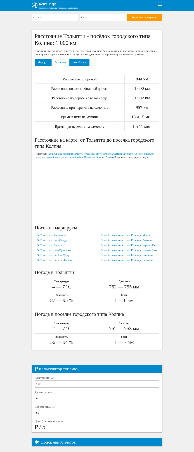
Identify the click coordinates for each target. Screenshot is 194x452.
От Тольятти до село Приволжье (54, 250)
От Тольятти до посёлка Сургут (53, 255)
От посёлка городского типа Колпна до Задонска (126, 240)
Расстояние (61, 62)
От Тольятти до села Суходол (52, 240)
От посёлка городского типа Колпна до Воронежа (127, 255)
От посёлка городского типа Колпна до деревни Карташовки (130, 245)
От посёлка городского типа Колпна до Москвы (126, 235)
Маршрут (43, 62)
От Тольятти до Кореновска (51, 235)
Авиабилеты (79, 62)
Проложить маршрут (145, 17)
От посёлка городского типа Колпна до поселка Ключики (130, 250)
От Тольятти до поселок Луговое (54, 260)
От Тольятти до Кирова (49, 245)
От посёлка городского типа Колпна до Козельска (127, 260)
